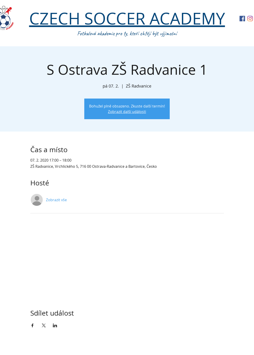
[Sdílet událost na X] (44, 325)
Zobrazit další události (127, 111)
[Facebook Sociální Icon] (242, 18)
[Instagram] (250, 18)
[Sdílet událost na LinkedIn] (55, 325)
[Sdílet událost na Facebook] (32, 325)
